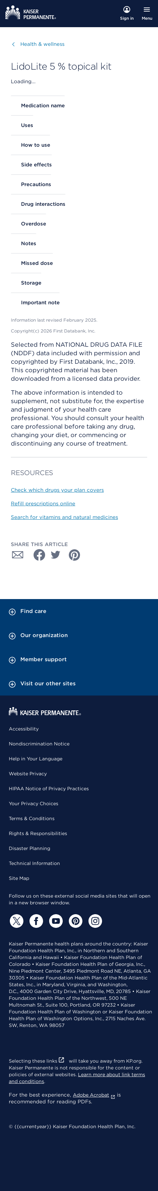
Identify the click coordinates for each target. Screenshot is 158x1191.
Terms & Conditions (32, 818)
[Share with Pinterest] (74, 555)
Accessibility (24, 729)
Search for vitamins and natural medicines (64, 517)
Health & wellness (42, 44)
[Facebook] (35, 921)
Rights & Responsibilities (38, 833)
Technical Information (34, 863)
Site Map (19, 878)
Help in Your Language (35, 758)
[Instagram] (94, 921)
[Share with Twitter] (55, 555)
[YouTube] (55, 921)
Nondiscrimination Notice (39, 743)
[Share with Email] (17, 555)
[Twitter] (15, 921)
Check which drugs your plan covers (57, 490)
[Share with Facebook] (36, 555)
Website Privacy (28, 773)
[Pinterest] (74, 921)
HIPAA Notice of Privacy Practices (49, 788)
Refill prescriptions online (43, 504)
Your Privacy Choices (33, 803)
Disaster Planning (29, 848)
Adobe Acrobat (94, 1095)
